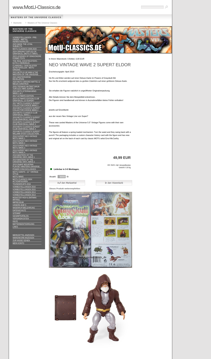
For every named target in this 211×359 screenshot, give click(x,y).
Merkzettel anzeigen (23, 235)
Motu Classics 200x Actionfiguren (22, 180)
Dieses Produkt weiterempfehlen (64, 188)
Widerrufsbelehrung (24, 208)
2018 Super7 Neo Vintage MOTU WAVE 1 (25, 137)
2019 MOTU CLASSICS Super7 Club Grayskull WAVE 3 (26, 123)
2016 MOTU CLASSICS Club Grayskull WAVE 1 (25, 114)
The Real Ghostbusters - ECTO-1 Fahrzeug (25, 62)
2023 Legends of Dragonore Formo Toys (27, 57)
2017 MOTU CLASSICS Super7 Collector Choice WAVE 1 (26, 104)
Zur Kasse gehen (21, 241)
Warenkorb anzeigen (23, 238)
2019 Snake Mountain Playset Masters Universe (26, 166)
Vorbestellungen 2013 (24, 195)
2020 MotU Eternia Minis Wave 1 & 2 (24, 92)
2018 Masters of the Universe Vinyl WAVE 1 (24, 156)
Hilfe (15, 221)
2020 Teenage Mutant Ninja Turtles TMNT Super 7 (26, 88)
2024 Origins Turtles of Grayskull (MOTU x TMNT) (25, 53)
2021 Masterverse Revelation (22, 78)
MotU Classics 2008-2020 (25, 49)
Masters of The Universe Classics (36, 17)
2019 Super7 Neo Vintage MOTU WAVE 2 (25, 142)
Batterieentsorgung (23, 224)
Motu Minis (18, 177)
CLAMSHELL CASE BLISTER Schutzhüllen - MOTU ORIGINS (25, 68)
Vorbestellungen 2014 (24, 192)
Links (15, 227)
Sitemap (17, 213)
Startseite (17, 23)
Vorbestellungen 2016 (24, 187)
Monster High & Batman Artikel (24, 199)
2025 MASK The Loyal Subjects (23, 45)
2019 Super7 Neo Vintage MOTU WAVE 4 (25, 151)
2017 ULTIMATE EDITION (23, 96)
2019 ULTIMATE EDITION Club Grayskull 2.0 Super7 (26, 100)
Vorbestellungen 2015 (24, 190)
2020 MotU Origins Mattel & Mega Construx (26, 83)
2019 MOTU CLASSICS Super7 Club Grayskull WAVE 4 (26, 128)
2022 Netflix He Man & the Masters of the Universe (25, 73)
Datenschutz (19, 211)
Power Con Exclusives (24, 169)
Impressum (18, 202)
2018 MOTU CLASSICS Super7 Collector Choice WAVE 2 (26, 109)
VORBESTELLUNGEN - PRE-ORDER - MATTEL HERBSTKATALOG (25, 40)
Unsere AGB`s (19, 205)
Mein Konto (18, 243)
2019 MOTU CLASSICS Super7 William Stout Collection (26, 133)
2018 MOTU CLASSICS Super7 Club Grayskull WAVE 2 (26, 119)
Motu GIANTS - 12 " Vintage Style (25, 173)
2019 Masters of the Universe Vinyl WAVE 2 (24, 161)
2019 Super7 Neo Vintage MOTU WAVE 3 (25, 147)
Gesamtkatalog (21, 216)
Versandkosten (21, 219)
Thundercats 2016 (22, 184)
